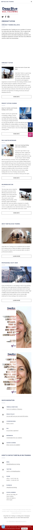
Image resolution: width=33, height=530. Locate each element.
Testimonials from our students (14, 437)
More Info (16, 96)
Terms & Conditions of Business (14, 409)
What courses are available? (13, 445)
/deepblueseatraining (11, 487)
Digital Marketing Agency (20, 521)
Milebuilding (12, 521)
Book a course (9, 423)
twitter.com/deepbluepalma (13, 471)
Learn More (16, 256)
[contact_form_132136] (3, 527)
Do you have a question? (12, 430)
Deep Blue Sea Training (7, 1)
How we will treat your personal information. (17, 416)
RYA (7, 521)
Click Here (24, 528)
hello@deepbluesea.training (13, 464)
